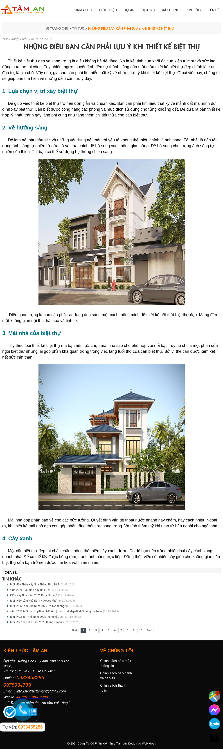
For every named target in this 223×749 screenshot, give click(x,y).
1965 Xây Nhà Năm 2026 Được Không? (34, 595)
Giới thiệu (108, 10)
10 (140, 630)
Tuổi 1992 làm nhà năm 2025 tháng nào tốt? (37, 616)
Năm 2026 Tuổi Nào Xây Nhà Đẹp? (31, 589)
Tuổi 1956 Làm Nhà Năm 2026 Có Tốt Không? (38, 606)
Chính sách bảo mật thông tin (115, 663)
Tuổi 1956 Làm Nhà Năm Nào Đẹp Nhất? (34, 600)
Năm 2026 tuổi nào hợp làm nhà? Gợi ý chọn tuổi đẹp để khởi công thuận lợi (56, 611)
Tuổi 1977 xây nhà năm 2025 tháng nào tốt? (37, 622)
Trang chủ (82, 10)
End (149, 630)
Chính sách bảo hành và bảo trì (116, 675)
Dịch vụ (148, 10)
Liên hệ (214, 10)
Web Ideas (149, 743)
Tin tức (194, 10)
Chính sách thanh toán (113, 687)
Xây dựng (171, 10)
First (74, 630)
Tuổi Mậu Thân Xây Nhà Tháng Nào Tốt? (35, 584)
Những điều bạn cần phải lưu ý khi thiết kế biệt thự (131, 28)
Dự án (129, 10)
